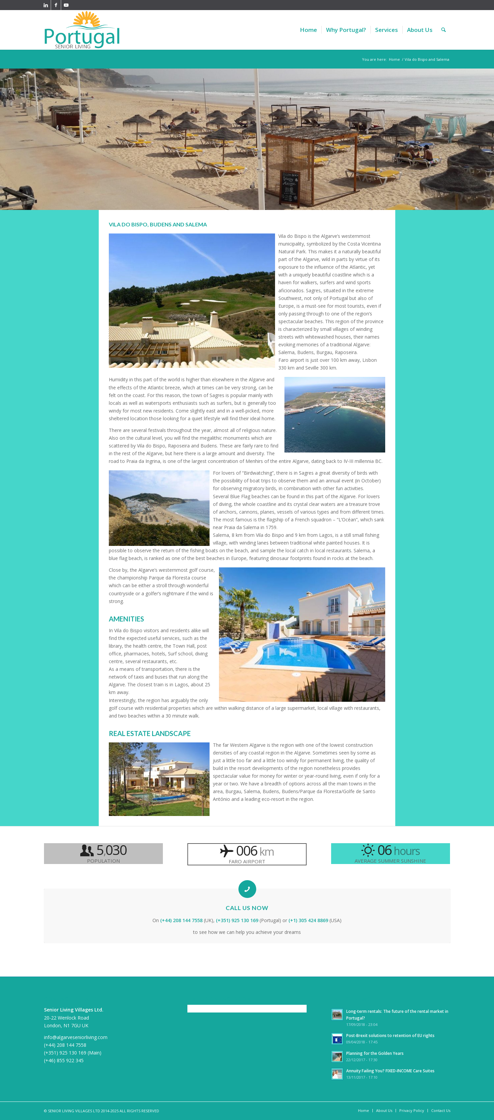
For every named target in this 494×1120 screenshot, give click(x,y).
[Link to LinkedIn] (46, 5)
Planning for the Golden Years (375, 1053)
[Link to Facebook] (56, 5)
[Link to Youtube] (66, 5)
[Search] (443, 30)
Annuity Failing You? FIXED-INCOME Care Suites (390, 1070)
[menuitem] (308, 30)
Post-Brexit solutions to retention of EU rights (390, 1035)
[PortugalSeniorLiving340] (82, 30)
